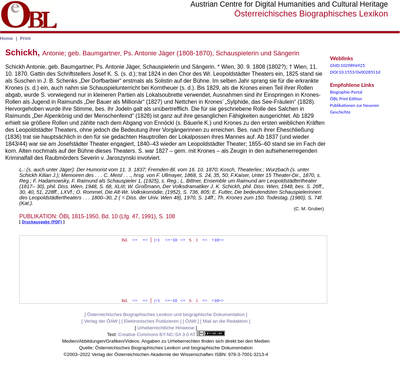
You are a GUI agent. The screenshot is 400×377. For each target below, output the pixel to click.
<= (135, 239)
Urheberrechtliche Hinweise (165, 327)
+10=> (218, 239)
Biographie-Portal (346, 92)
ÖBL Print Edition (346, 98)
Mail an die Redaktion (225, 321)
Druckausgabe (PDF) (42, 222)
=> (145, 239)
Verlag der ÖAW (101, 321)
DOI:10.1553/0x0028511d (355, 72)
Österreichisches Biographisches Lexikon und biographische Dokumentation (166, 314)
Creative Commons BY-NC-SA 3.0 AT (171, 334)
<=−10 (171, 239)
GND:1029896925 (347, 65)
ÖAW (190, 321)
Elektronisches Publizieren (151, 321)
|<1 (157, 239)
